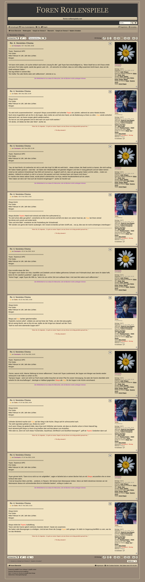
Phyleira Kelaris (124, 127)
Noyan (117, 132)
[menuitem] (27, 27)
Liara (128, 78)
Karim (116, 79)
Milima (126, 79)
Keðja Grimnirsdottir (126, 121)
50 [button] (118, 38)
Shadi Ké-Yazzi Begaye (127, 120)
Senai (119, 75)
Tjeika (116, 113)
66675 (122, 117)
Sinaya (121, 79)
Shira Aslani (122, 133)
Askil (121, 72)
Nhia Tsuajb (121, 126)
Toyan (127, 81)
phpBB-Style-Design (30, 573)
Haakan (126, 76)
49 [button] (115, 38)
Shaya (127, 130)
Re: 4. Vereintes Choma (21, 43)
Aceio (116, 82)
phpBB (16, 569)
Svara (128, 129)
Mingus (126, 72)
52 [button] (125, 38)
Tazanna (132, 81)
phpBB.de (25, 571)
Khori (121, 76)
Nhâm (135, 73)
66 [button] (133, 38)
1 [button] (110, 38)
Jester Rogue (123, 84)
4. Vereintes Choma (15, 35)
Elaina (132, 78)
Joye (123, 75)
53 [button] (128, 38)
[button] (104, 38)
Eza (131, 130)
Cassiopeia (118, 65)
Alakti (132, 127)
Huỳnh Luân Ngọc (120, 124)
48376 (122, 69)
